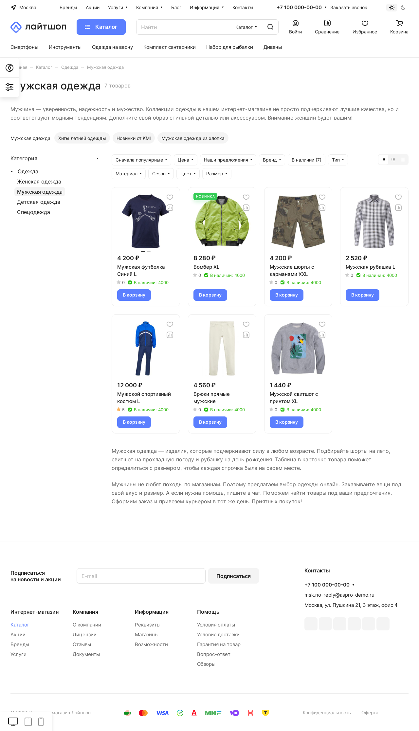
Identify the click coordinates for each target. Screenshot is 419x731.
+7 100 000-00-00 (299, 7)
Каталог (19, 625)
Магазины (146, 634)
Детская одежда (38, 202)
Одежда (28, 171)
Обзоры (206, 664)
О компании (87, 625)
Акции (18, 634)
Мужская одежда (40, 191)
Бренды (19, 644)
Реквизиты (147, 625)
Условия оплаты (216, 625)
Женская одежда (39, 181)
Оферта (369, 712)
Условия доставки (218, 634)
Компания (85, 611)
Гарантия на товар (219, 644)
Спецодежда (33, 212)
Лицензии (85, 634)
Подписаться (233, 576)
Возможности (151, 644)
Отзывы (82, 644)
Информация (152, 611)
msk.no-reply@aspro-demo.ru (339, 595)
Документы (86, 654)
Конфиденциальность (327, 712)
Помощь (208, 611)
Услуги (18, 654)
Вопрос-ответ (213, 654)
